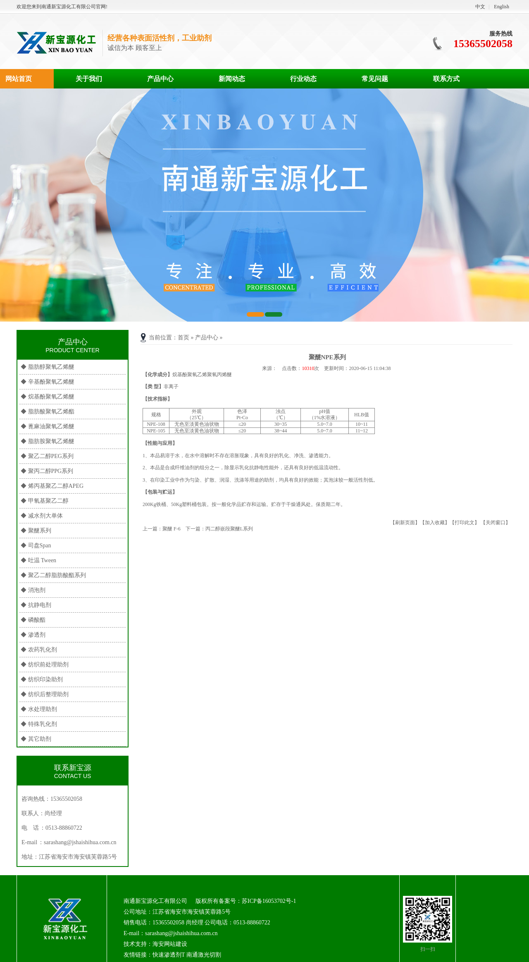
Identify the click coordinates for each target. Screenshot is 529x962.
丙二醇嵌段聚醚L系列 (229, 529)
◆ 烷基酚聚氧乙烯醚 (47, 397)
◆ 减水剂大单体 (42, 516)
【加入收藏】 (435, 522)
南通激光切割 (203, 955)
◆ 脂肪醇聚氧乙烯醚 (47, 367)
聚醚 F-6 (171, 529)
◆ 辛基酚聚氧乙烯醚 (47, 382)
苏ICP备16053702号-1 (269, 901)
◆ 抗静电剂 (36, 605)
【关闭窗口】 (495, 522)
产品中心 (160, 78)
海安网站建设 (170, 944)
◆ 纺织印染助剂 (42, 679)
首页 (183, 337)
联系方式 (446, 78)
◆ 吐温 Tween (38, 560)
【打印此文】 (464, 522)
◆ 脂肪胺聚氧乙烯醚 (47, 441)
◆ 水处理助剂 (39, 709)
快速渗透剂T (169, 955)
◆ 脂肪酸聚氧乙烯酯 (47, 411)
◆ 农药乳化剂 (39, 650)
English (501, 7)
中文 (480, 7)
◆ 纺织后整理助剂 (45, 694)
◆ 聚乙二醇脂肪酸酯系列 (53, 575)
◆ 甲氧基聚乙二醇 (45, 501)
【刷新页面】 (405, 522)
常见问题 (375, 78)
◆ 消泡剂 (33, 590)
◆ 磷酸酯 (33, 620)
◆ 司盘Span (36, 545)
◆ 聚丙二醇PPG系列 (47, 471)
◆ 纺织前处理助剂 (45, 664)
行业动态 (303, 78)
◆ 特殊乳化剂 (39, 724)
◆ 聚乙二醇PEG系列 (47, 456)
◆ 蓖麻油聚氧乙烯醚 (47, 426)
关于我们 (89, 78)
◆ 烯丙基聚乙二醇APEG (52, 486)
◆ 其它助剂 (36, 739)
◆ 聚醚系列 (36, 531)
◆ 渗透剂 (33, 635)
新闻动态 (232, 78)
